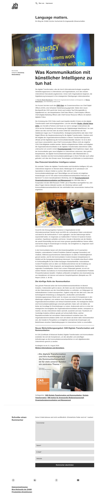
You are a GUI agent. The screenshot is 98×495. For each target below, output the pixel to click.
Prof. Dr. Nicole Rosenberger (45, 100)
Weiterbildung (16, 74)
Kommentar (40, 423)
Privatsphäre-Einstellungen (22, 492)
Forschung (21, 72)
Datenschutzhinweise (20, 487)
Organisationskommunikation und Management (53, 400)
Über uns (41, 3)
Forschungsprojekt (65, 149)
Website (39, 458)
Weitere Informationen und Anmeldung (50, 348)
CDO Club (60, 105)
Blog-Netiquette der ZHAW (22, 489)
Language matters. (51, 17)
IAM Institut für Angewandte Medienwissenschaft (65, 398)
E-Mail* (39, 452)
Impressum (49, 3)
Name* (39, 445)
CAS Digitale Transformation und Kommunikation (63, 395)
